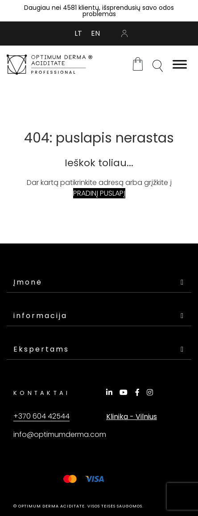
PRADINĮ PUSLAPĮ (99, 193)
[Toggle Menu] (180, 64)
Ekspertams (99, 349)
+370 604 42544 (41, 416)
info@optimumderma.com (59, 434)
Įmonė (99, 282)
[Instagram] (151, 392)
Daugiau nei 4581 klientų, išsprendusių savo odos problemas (99, 10)
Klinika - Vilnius (131, 416)
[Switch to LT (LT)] (78, 33)
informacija (99, 315)
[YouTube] (125, 392)
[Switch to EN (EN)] (95, 33)
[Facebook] (138, 392)
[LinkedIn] (110, 392)
